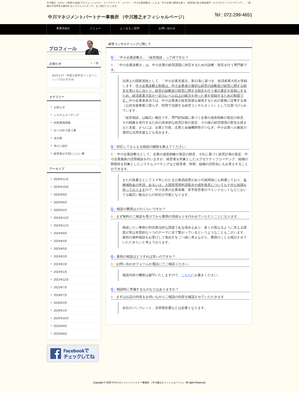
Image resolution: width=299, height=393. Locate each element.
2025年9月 (60, 194)
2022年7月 (60, 287)
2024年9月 (60, 233)
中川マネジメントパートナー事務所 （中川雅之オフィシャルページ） (117, 17)
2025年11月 (61, 179)
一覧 (96, 63)
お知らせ (59, 107)
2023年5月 (60, 248)
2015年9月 (60, 326)
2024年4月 (60, 241)
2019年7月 (60, 295)
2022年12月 (61, 279)
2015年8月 (60, 333)
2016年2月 (60, 302)
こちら (186, 275)
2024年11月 (61, 225)
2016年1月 (60, 310)
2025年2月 (60, 210)
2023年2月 (60, 264)
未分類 (58, 138)
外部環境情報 (62, 122)
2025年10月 (61, 187)
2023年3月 (60, 256)
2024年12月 (61, 217)
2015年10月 (61, 318)
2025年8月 (60, 202)
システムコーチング (66, 115)
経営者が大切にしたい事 (69, 153)
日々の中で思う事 (65, 130)
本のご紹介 (61, 146)
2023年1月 (60, 272)
